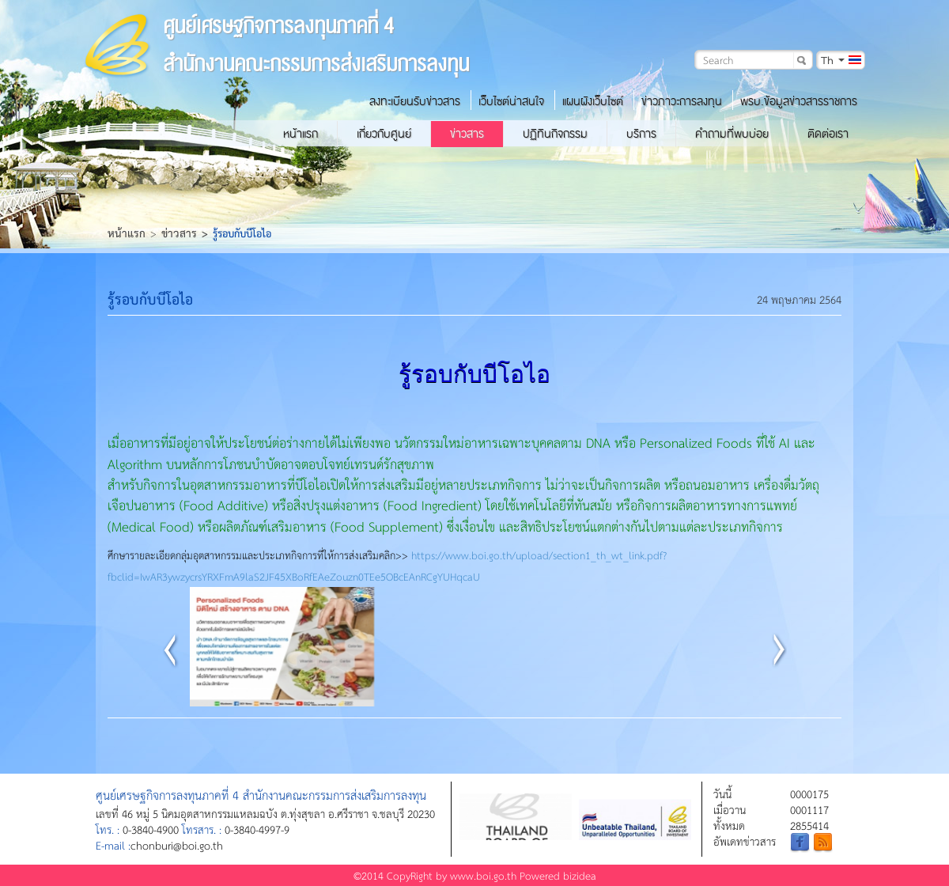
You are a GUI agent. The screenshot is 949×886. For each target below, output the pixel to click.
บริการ (641, 133)
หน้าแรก (300, 133)
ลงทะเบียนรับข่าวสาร (414, 101)
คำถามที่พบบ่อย (732, 133)
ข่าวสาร (467, 133)
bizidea (579, 875)
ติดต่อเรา (828, 133)
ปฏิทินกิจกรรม (555, 133)
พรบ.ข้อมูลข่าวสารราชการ (798, 101)
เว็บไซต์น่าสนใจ (511, 101)
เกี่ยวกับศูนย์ (384, 133)
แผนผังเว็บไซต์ (592, 101)
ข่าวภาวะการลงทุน (681, 101)
